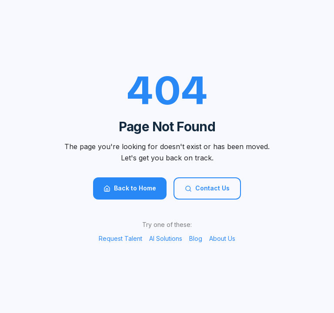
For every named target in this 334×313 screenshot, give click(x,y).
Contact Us (207, 188)
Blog (195, 238)
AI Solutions (165, 238)
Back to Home (130, 188)
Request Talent (120, 238)
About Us (222, 238)
